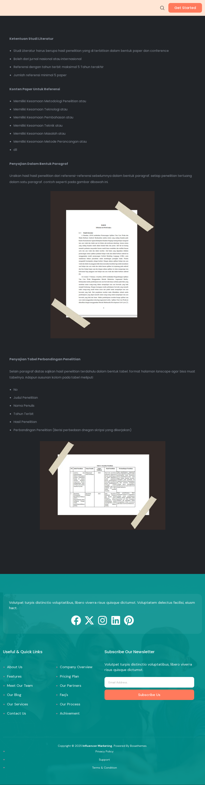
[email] (149, 682)
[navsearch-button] (162, 8)
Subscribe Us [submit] (149, 694)
